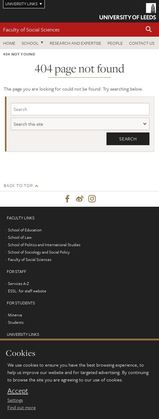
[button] (149, 29)
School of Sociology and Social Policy (39, 252)
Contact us (141, 43)
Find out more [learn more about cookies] (21, 407)
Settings (15, 400)
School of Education (25, 230)
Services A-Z (18, 283)
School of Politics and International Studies (44, 245)
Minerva (15, 315)
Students (15, 322)
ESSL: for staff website (27, 291)
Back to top (18, 185)
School (30, 43)
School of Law (19, 237)
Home (9, 43)
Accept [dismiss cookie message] (17, 390)
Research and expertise (75, 43)
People (115, 43)
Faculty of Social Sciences (31, 29)
